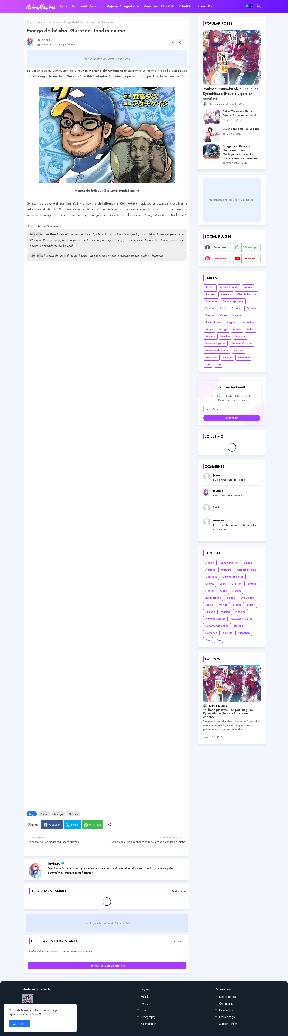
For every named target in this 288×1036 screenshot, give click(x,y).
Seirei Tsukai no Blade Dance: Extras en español (239, 113)
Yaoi (208, 364)
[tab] (62, 6)
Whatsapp (95, 825)
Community (226, 1003)
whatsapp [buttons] (249, 247)
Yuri (218, 364)
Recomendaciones (84, 6)
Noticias (54, 22)
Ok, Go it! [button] (19, 1024)
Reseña (238, 350)
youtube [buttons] (250, 258)
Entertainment (149, 1024)
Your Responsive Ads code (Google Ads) (106, 59)
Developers (226, 1010)
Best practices (227, 997)
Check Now (30, 1014)
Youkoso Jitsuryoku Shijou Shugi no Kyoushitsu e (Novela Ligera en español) (230, 94)
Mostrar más (178, 891)
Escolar (236, 308)
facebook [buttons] (220, 247)
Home (62, 6)
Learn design (227, 1017)
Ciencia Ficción (246, 294)
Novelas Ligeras (215, 343)
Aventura (226, 294)
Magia (209, 329)
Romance (211, 357)
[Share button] (109, 824)
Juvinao (54, 863)
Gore (223, 315)
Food (144, 1010)
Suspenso (244, 357)
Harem (236, 315)
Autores (210, 294)
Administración (229, 287)
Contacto (150, 6)
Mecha (237, 329)
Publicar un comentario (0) (107, 965)
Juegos (231, 322)
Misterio (210, 336)
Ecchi (223, 308)
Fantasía (252, 308)
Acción (209, 287)
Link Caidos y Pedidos (177, 6)
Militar (251, 329)
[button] (249, 6)
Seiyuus (227, 357)
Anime (44, 814)
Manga (58, 814)
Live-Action (247, 322)
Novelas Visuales (241, 343)
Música (225, 336)
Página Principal (36, 22)
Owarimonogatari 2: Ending (241, 129)
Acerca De (204, 6)
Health (145, 997)
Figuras (209, 315)
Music (144, 1003)
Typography (148, 1017)
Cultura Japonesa (232, 301)
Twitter (75, 825)
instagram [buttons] (220, 258)
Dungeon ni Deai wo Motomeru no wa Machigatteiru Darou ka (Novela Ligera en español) (241, 152)
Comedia (211, 301)
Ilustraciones (213, 322)
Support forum (228, 1024)
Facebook (54, 825)
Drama (209, 308)
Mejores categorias (121, 6)
